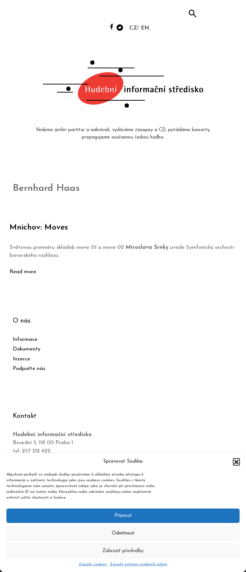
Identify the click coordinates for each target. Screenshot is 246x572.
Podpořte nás (29, 368)
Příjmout (123, 515)
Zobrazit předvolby (123, 551)
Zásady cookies (93, 564)
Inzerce (21, 359)
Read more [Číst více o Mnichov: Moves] (23, 271)
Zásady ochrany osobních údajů (138, 564)
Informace (25, 339)
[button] (236, 461)
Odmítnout (123, 533)
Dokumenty (26, 349)
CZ (133, 28)
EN (145, 28)
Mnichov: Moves (39, 227)
